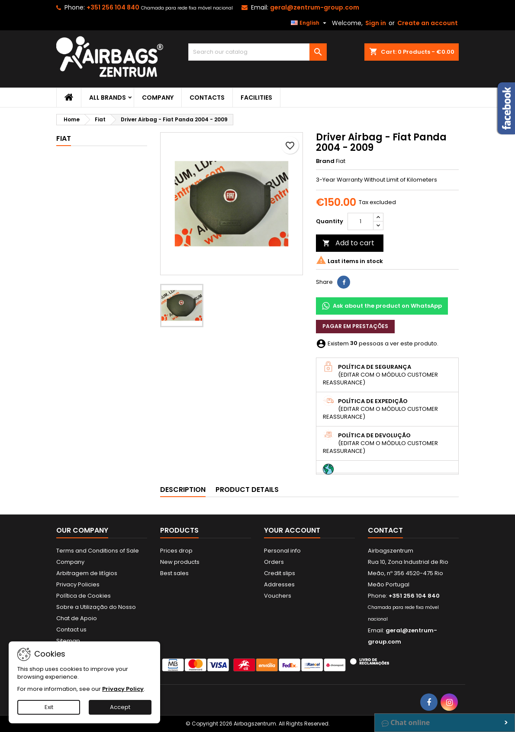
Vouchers (277, 596)
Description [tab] (183, 490)
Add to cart (348, 243)
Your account (292, 530)
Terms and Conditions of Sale (97, 551)
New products (180, 562)
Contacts (207, 97)
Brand (325, 161)
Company (158, 97)
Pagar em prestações (355, 326)
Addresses (279, 584)
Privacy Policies (78, 584)
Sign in (375, 23)
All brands (107, 97)
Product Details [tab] (247, 490)
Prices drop (176, 551)
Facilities (256, 97)
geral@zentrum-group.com (314, 7)
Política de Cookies (83, 596)
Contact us (71, 629)
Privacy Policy (123, 689)
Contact (385, 530)
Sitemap (68, 641)
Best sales (174, 573)
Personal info (282, 551)
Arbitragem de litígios (86, 573)
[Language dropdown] (309, 23)
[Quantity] (360, 221)
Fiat (63, 138)
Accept (120, 707)
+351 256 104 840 (113, 7)
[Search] (257, 52)
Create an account (427, 23)
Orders (274, 562)
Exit (49, 707)
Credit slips (279, 573)
